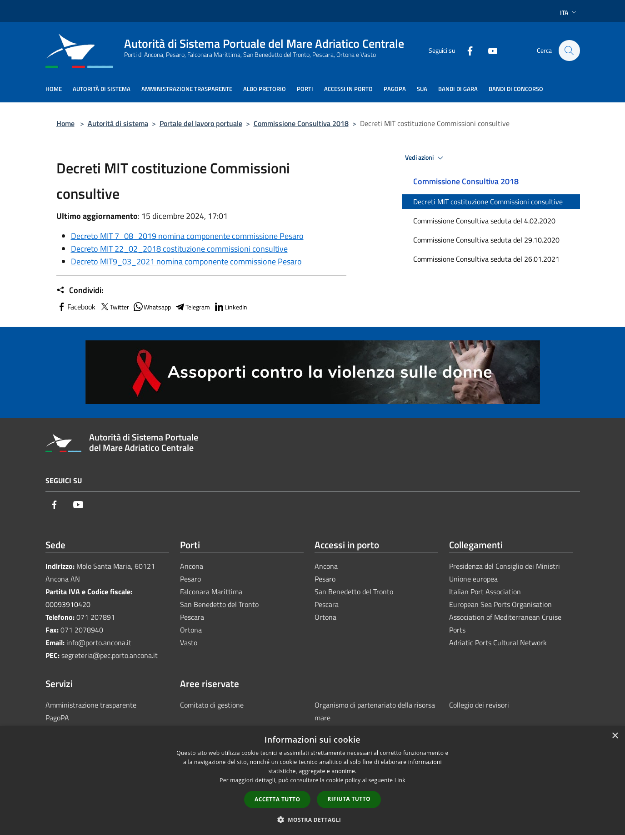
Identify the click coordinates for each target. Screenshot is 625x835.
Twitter (114, 306)
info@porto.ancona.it (98, 642)
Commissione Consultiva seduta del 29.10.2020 (486, 239)
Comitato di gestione (212, 704)
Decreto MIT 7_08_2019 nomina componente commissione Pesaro (187, 236)
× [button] (614, 736)
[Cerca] (569, 50)
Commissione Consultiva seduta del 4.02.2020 (484, 220)
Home (65, 123)
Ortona (191, 629)
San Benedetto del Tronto (219, 604)
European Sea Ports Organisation (500, 604)
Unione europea (473, 578)
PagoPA (57, 717)
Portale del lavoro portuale (201, 123)
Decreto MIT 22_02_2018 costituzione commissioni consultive (179, 249)
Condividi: (79, 290)
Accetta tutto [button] (277, 799)
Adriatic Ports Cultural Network (498, 642)
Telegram (192, 306)
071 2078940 (81, 629)
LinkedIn (230, 306)
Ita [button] (569, 12)
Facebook (75, 306)
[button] (312, 819)
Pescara (192, 617)
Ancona (191, 566)
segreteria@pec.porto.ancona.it (109, 655)
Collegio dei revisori (479, 704)
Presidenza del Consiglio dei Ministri (504, 566)
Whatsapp (152, 306)
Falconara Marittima (211, 591)
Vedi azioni (425, 157)
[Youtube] (488, 50)
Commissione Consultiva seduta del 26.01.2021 (486, 258)
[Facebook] (465, 50)
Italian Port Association (485, 591)
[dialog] (312, 780)
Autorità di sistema (118, 123)
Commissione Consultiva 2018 (301, 123)
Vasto (188, 642)
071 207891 (95, 617)
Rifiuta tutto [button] (348, 799)
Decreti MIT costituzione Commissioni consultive (488, 201)
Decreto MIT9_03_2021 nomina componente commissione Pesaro (186, 261)
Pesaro (190, 578)
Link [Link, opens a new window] (400, 780)
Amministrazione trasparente (90, 704)
